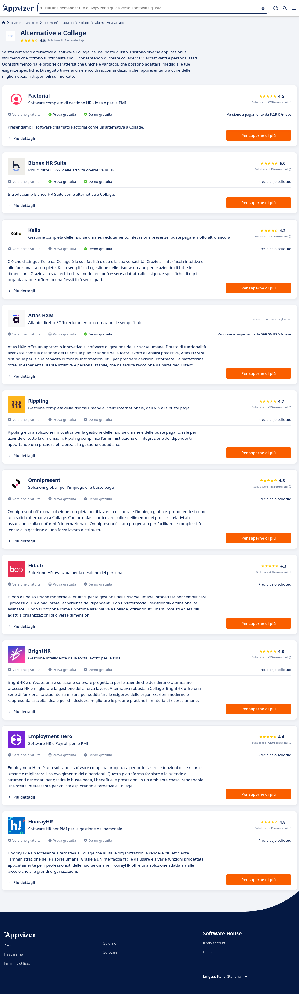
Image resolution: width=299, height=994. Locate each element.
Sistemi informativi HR (58, 23)
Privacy (9, 945)
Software (110, 952)
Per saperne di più (258, 135)
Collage (84, 23)
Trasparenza (13, 954)
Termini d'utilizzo (17, 963)
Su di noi (110, 943)
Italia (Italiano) (233, 976)
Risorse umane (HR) (24, 23)
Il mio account (214, 943)
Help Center (212, 952)
